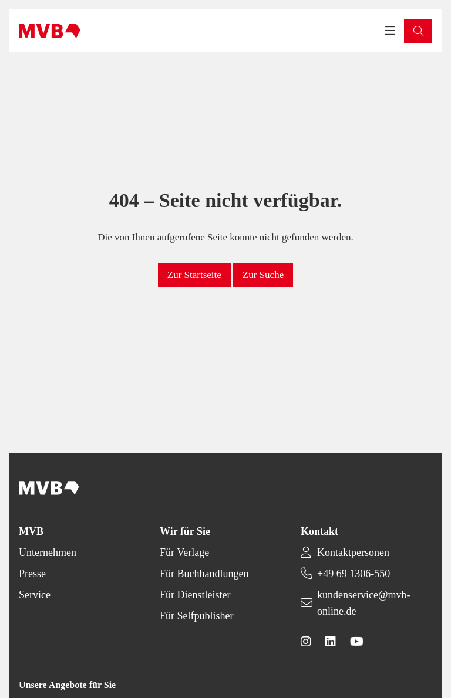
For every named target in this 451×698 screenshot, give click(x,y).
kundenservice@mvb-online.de (363, 603)
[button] (418, 31)
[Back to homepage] (49, 31)
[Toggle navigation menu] (390, 31)
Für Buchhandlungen (204, 574)
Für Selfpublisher (197, 616)
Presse (32, 574)
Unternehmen (47, 552)
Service (35, 595)
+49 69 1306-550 (353, 574)
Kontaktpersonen (353, 552)
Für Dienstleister (195, 595)
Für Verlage (184, 552)
